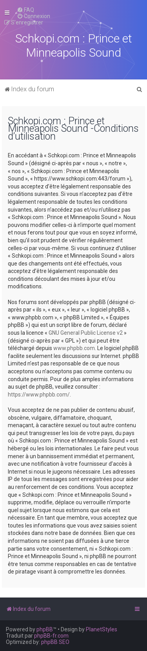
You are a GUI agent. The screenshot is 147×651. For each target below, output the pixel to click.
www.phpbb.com (74, 348)
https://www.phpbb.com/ (39, 394)
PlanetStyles (101, 629)
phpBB (44, 629)
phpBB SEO (55, 642)
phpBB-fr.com (51, 636)
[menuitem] (25, 10)
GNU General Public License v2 (86, 333)
